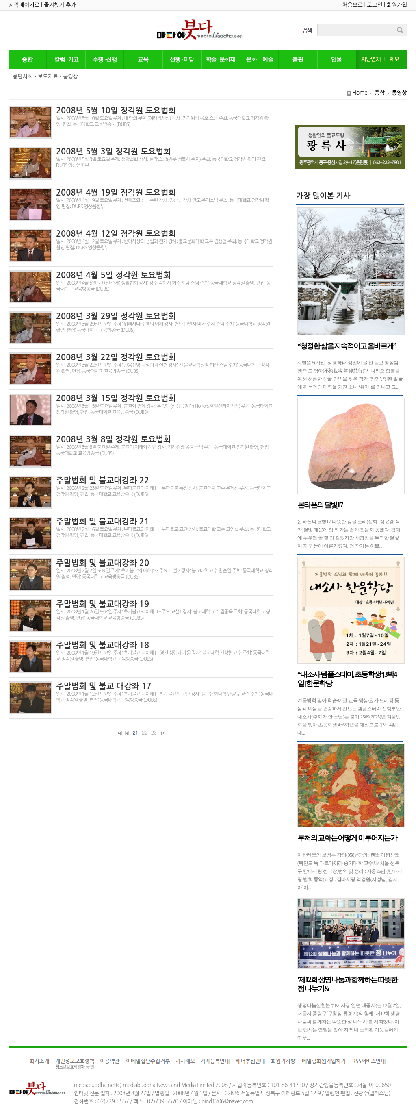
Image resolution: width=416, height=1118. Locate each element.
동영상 (70, 76)
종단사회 (23, 76)
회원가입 (397, 5)
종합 (380, 93)
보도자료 (48, 76)
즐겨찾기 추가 (60, 5)
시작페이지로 (24, 5)
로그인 (375, 5)
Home (359, 93)
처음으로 (352, 5)
